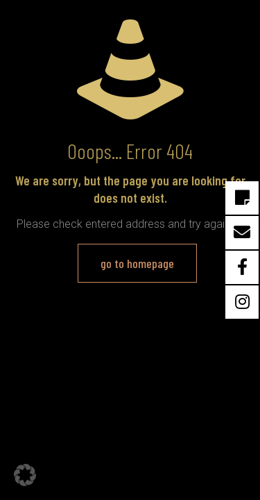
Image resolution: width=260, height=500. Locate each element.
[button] (25, 475)
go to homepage (137, 263)
